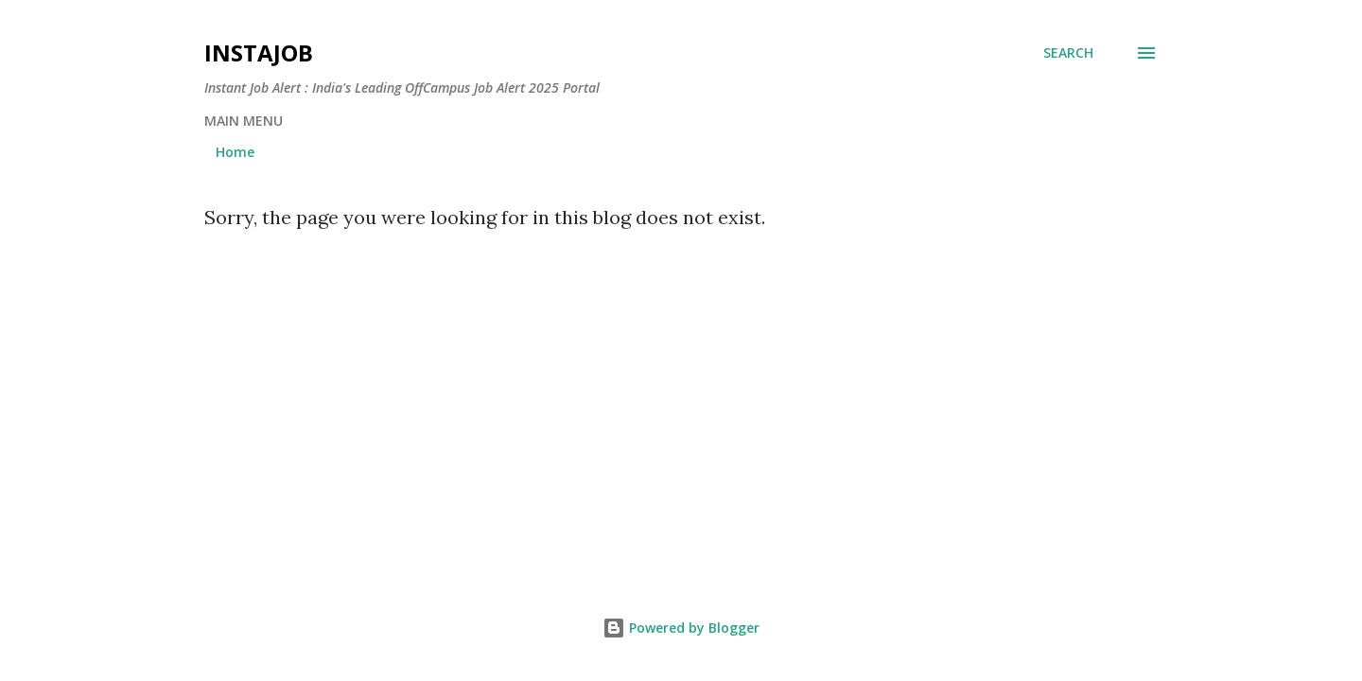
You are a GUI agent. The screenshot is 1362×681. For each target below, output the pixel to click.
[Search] (1068, 53)
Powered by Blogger (681, 628)
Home (235, 152)
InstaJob (258, 52)
